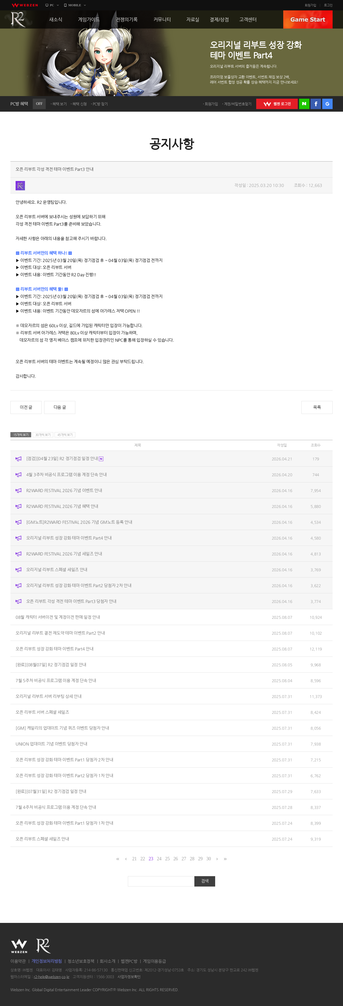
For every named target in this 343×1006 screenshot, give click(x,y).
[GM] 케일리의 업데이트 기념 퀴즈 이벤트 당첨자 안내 (62, 727)
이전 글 (26, 407)
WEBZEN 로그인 (277, 104)
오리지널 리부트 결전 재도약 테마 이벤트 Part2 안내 (60, 632)
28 (192, 858)
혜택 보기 (59, 104)
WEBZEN (19, 946)
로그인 (328, 5)
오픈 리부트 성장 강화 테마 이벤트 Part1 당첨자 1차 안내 (64, 822)
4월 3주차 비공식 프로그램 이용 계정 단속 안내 (66, 474)
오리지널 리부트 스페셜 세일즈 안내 (56, 569)
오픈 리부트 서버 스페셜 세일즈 (42, 711)
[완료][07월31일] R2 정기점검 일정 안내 (51, 791)
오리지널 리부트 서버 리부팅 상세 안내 (49, 696)
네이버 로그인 (304, 104)
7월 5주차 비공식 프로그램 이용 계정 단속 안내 (56, 680)
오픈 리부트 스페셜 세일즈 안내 (42, 838)
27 (184, 858)
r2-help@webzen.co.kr (51, 977)
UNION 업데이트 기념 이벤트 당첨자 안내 (51, 743)
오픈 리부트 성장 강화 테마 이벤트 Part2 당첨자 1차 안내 (64, 775)
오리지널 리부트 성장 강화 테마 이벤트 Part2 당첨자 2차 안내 (78, 585)
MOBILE (74, 5)
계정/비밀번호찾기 (238, 104)
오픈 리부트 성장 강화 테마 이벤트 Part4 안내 (55, 648)
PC (52, 5)
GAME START (308, 19)
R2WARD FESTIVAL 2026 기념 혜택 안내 (62, 506)
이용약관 (18, 961)
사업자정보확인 (129, 977)
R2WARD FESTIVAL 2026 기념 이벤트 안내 (64, 490)
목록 (317, 407)
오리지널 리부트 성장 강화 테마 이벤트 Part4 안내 (69, 537)
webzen (25, 5)
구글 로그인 (327, 104)
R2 (18, 19)
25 (167, 858)
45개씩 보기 (65, 435)
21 (134, 858)
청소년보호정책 (81, 961)
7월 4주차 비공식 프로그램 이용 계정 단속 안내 (56, 806)
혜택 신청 (79, 104)
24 (159, 858)
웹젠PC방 (129, 961)
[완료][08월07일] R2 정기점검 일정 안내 (51, 664)
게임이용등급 (154, 961)
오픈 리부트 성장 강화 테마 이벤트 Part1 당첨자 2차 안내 (64, 759)
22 (142, 858)
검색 (205, 880)
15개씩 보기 (21, 435)
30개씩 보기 (43, 435)
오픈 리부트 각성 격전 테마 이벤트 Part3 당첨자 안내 (71, 601)
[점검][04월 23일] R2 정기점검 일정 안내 (65, 458)
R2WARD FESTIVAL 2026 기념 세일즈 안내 (64, 553)
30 (208, 858)
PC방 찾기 (100, 104)
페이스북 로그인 (316, 104)
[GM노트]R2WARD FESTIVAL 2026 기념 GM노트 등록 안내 (79, 521)
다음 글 (60, 407)
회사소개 (107, 961)
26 (175, 858)
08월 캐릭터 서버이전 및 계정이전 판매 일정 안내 (58, 616)
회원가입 (310, 5)
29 (200, 858)
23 (151, 858)
